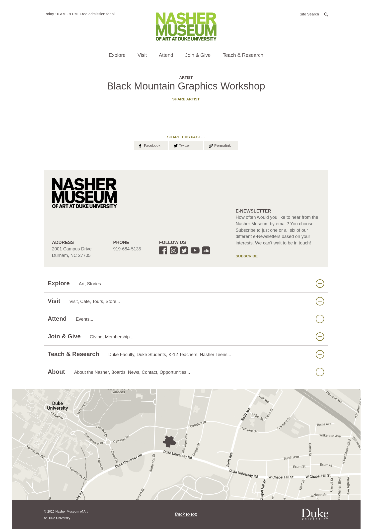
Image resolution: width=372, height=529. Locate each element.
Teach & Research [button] (243, 55)
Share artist (186, 99)
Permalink (219, 145)
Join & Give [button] (198, 55)
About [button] (186, 372)
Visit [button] (142, 55)
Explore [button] (117, 55)
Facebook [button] (149, 145)
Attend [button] (166, 55)
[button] (314, 13)
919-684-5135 (127, 248)
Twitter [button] (181, 145)
